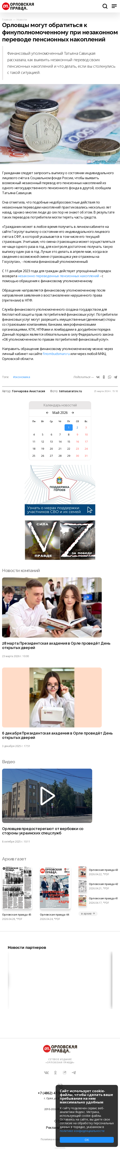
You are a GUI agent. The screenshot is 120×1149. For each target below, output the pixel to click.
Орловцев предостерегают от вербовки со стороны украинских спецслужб (42, 831)
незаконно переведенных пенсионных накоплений (58, 276)
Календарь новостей (60, 405)
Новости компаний (21, 570)
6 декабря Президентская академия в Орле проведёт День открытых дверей (57, 735)
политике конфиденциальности (82, 1131)
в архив (88, 913)
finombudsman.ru (56, 353)
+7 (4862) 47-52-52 (52, 1093)
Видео (8, 761)
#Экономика (21, 377)
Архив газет (14, 858)
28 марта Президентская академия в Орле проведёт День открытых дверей (56, 645)
